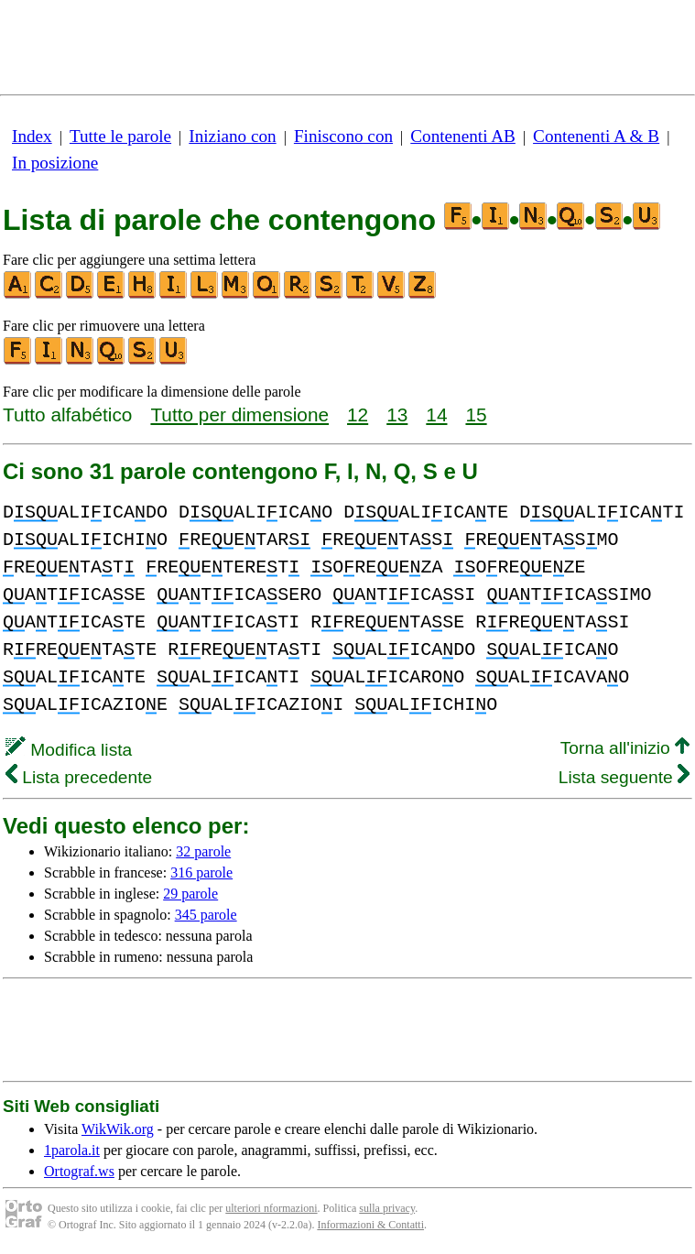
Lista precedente (78, 777)
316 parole (201, 872)
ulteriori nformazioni (271, 1208)
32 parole (203, 851)
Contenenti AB (463, 136)
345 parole (206, 914)
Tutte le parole (120, 136)
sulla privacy (387, 1208)
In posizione (55, 162)
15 (475, 414)
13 (396, 414)
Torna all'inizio (625, 748)
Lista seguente (624, 777)
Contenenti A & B (596, 136)
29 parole (190, 893)
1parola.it (72, 1150)
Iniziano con (232, 136)
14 (436, 414)
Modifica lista (68, 749)
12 (357, 414)
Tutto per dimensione (239, 414)
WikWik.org (117, 1129)
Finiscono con (343, 136)
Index (32, 136)
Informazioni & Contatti (370, 1224)
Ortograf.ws (79, 1171)
